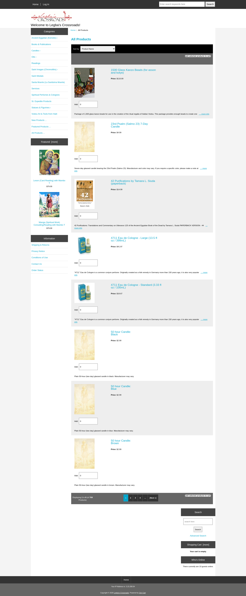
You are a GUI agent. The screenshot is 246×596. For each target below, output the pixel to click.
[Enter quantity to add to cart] (88, 104)
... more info (204, 114)
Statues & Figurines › (41, 107)
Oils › (34, 57)
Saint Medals (38, 76)
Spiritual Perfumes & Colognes (46, 95)
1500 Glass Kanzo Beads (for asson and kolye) (133, 71)
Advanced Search (198, 536)
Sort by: (76, 49)
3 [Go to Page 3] (135, 498)
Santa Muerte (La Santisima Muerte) (48, 82)
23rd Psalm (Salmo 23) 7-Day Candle (129, 125)
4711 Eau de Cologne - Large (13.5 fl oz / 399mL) (134, 239)
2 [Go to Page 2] (130, 498)
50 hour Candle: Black (121, 333)
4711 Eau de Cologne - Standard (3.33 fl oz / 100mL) (136, 286)
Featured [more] (49, 142)
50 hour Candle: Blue (121, 387)
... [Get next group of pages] (145, 498)
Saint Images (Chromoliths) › (45, 69)
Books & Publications (41, 44)
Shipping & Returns (40, 245)
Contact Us (37, 264)
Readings (36, 63)
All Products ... (38, 133)
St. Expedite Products (41, 101)
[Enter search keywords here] (182, 4)
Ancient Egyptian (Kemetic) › (45, 38)
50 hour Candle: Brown (121, 442)
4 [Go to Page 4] (140, 498)
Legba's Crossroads (121, 593)
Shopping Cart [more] (198, 544)
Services (36, 88)
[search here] (198, 521)
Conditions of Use (40, 257)
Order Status (37, 270)
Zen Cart (142, 593)
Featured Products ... (41, 126)
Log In (46, 4)
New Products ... (39, 120)
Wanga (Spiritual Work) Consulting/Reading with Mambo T (49, 209)
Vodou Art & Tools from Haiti (44, 114)
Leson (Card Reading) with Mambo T (49, 167)
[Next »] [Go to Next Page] (153, 498)
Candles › (36, 50)
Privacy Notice (38, 251)
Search (198, 512)
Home (36, 4)
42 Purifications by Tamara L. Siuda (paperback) (133, 182)
